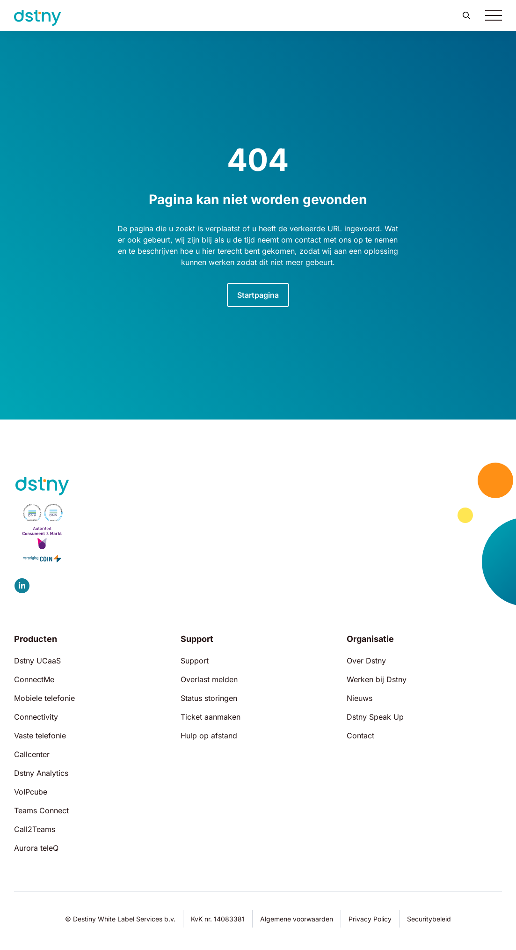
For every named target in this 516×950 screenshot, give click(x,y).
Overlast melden (209, 679)
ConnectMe (34, 679)
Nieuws (359, 698)
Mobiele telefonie (44, 698)
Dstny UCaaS (37, 660)
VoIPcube (30, 791)
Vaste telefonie (40, 735)
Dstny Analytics (41, 773)
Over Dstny (366, 660)
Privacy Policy (370, 919)
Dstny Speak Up (375, 717)
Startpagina (258, 295)
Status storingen (209, 698)
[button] (466, 15)
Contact (360, 735)
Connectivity (36, 717)
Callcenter (32, 754)
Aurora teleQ (36, 848)
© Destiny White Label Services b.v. (120, 919)
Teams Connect (41, 810)
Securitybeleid (429, 919)
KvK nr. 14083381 (218, 919)
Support (195, 660)
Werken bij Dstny (377, 679)
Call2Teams (34, 829)
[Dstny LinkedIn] (22, 585)
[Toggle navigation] (493, 15)
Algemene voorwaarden (296, 919)
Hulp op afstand (209, 735)
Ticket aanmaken (210, 717)
